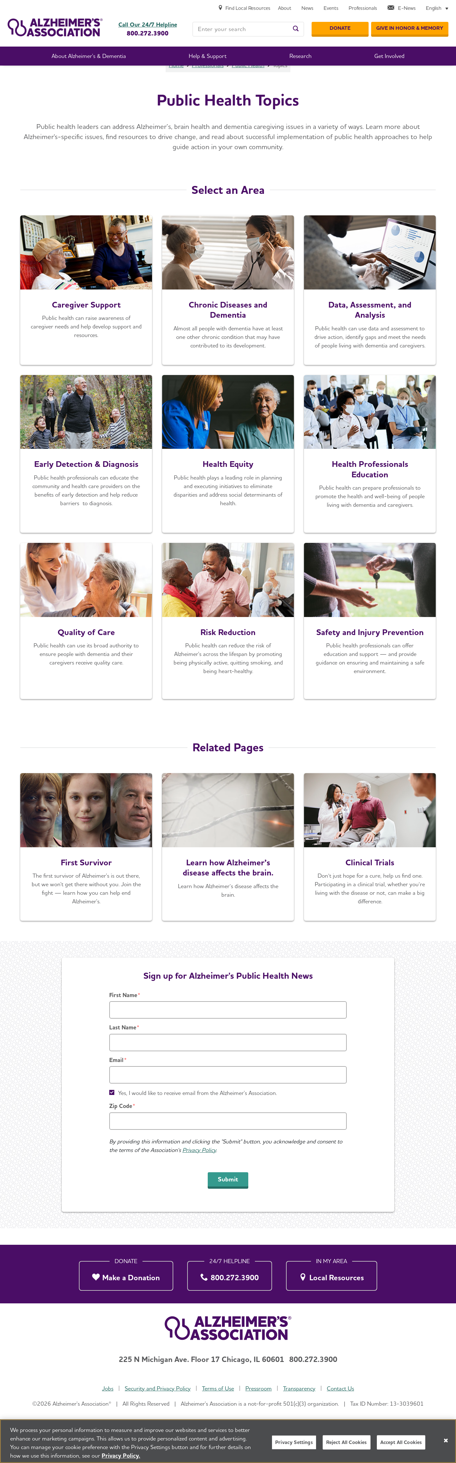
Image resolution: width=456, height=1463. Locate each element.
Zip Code (120, 1122)
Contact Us (340, 1388)
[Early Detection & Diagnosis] (86, 471)
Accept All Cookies (401, 1443)
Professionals (208, 82)
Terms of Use (218, 1388)
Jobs (107, 1388)
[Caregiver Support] (86, 306)
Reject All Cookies (346, 1443)
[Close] (446, 1441)
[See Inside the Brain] (228, 864)
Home (176, 82)
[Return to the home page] (55, 27)
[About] (284, 8)
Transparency (299, 1388)
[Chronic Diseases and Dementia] (228, 306)
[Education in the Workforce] (370, 471)
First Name (123, 1011)
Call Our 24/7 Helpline (147, 25)
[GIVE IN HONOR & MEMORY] (409, 28)
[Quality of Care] (86, 638)
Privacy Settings (294, 1443)
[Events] (331, 8)
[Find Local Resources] (244, 8)
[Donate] (340, 28)
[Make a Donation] (126, 1274)
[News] (307, 8)
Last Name (122, 1044)
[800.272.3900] (230, 1274)
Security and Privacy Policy (158, 1388)
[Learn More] (370, 306)
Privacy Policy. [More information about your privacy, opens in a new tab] (121, 1456)
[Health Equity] (228, 471)
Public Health (248, 82)
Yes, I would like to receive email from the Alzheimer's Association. (197, 1109)
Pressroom (258, 1388)
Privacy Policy (199, 1166)
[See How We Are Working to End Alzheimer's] (86, 864)
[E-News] (401, 8)
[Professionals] (363, 8)
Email (116, 1076)
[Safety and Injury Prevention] (370, 638)
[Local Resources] (331, 1274)
